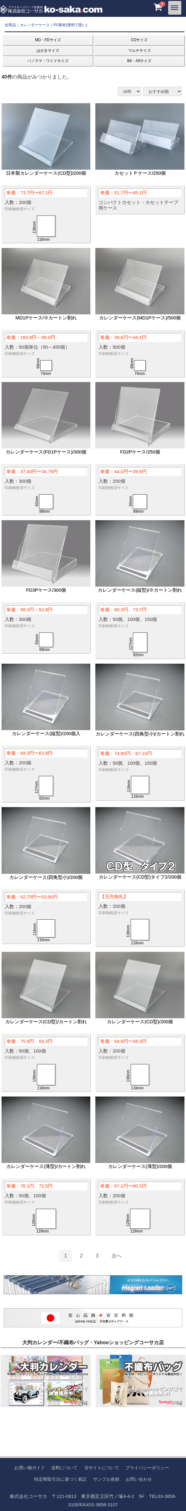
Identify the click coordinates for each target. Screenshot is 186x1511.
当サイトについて (101, 1467)
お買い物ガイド (29, 1467)
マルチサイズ (139, 50)
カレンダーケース (35, 25)
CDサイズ (139, 40)
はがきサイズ (48, 50)
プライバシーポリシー (147, 1467)
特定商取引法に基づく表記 (60, 1478)
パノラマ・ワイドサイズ (47, 61)
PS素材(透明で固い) (70, 25)
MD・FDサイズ (48, 40)
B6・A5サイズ (139, 61)
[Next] (117, 1256)
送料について (64, 1467)
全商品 (10, 25)
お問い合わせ (139, 1478)
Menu (175, 5)
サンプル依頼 (106, 1478)
